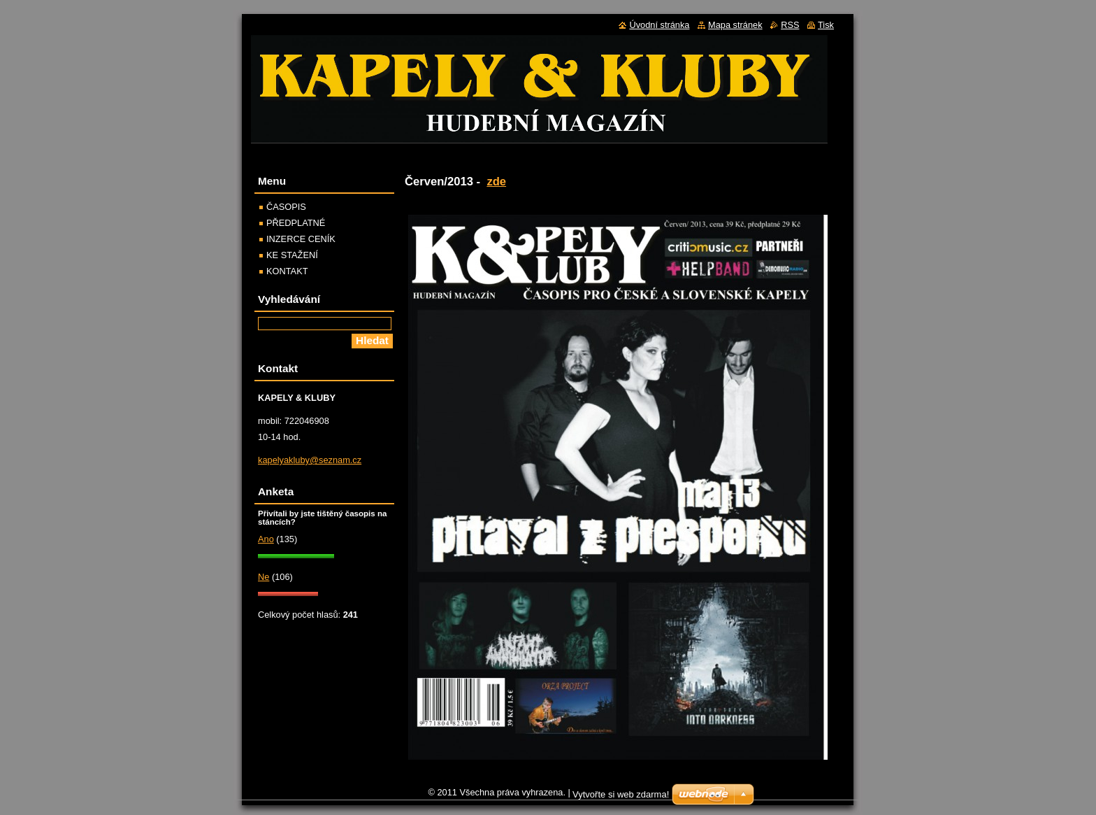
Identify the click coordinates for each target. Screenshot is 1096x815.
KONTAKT (287, 271)
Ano (266, 539)
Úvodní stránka (659, 25)
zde (496, 181)
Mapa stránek (735, 25)
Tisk (826, 25)
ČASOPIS (286, 206)
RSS (790, 25)
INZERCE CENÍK (301, 239)
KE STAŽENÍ (292, 255)
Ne (263, 577)
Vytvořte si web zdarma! (620, 794)
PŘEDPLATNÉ (295, 223)
